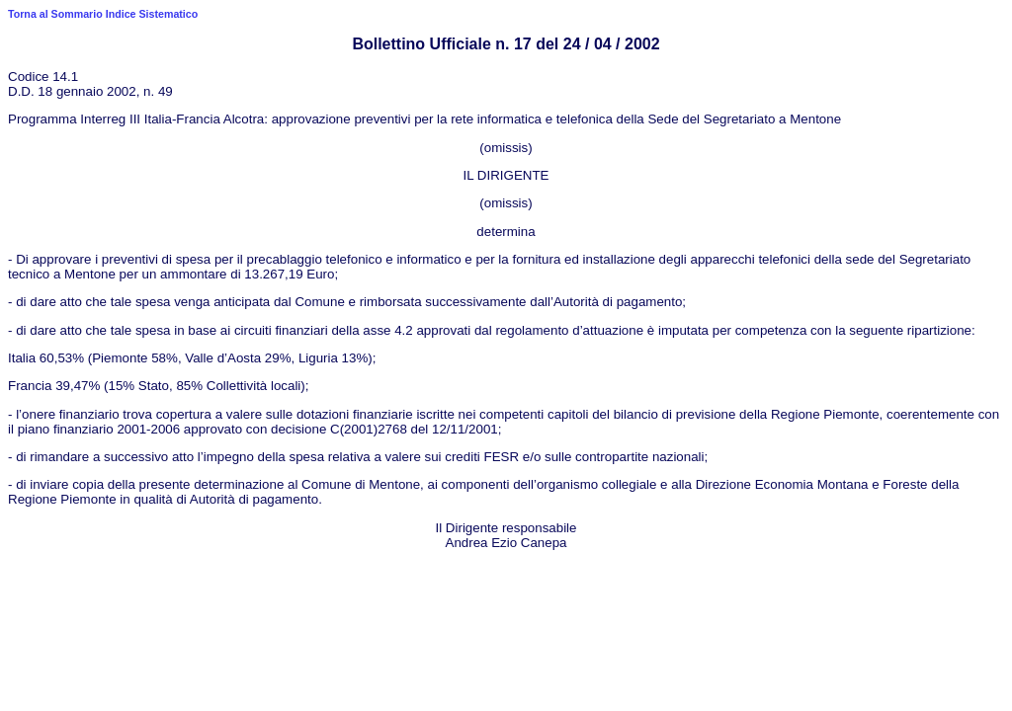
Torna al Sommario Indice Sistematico (103, 14)
